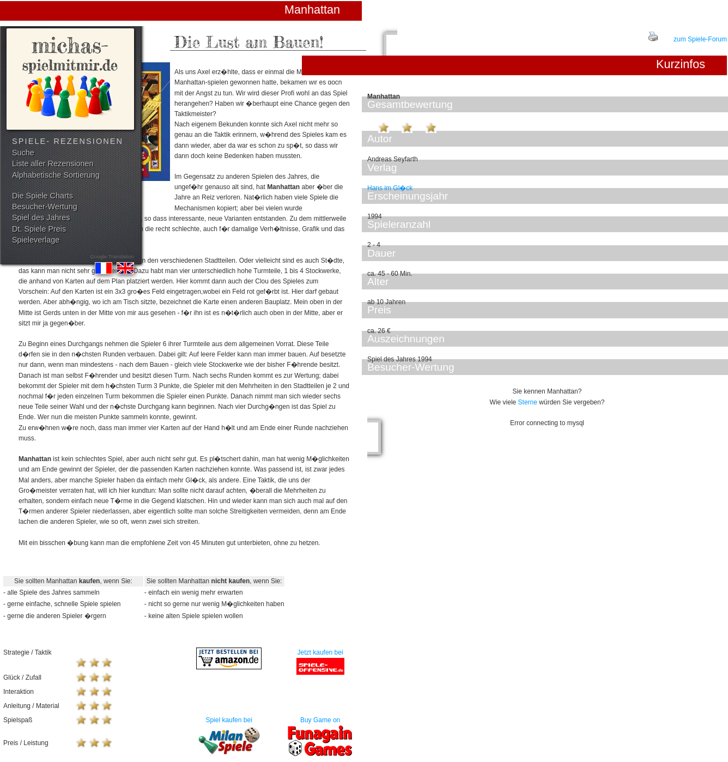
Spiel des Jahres (41, 217)
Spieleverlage (35, 239)
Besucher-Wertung (44, 206)
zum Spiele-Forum (700, 39)
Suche (23, 152)
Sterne (527, 402)
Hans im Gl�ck (389, 188)
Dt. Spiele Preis (39, 229)
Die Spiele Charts (42, 195)
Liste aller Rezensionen (53, 163)
